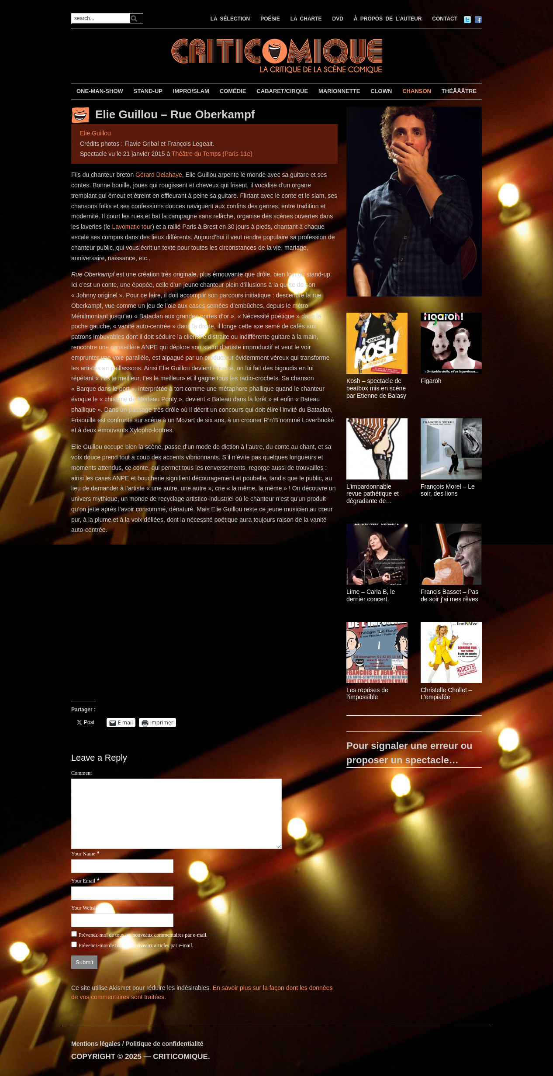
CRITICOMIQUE (180, 1056)
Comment (81, 773)
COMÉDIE (233, 91)
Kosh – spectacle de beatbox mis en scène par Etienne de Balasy (376, 388)
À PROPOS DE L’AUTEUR (388, 19)
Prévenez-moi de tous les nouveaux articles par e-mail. (136, 945)
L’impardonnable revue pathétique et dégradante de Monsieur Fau (372, 494)
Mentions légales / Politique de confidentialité (137, 1043)
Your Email (83, 881)
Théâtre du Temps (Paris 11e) (212, 153)
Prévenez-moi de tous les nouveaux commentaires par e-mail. (143, 935)
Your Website (85, 908)
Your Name (83, 854)
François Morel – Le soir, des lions (448, 490)
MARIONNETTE (339, 91)
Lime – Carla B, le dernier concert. (370, 595)
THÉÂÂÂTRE (459, 91)
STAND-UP (148, 91)
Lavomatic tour (132, 226)
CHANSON (416, 91)
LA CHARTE (306, 19)
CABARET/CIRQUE (282, 91)
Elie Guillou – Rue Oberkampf (175, 114)
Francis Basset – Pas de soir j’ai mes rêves (449, 595)
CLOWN (381, 91)
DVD (337, 19)
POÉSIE (270, 19)
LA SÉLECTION (230, 19)
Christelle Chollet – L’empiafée (446, 693)
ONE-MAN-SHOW (99, 91)
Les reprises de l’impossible (367, 693)
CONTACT (444, 19)
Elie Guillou (95, 133)
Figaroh (431, 380)
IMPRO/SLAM (191, 91)
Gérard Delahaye (158, 174)
